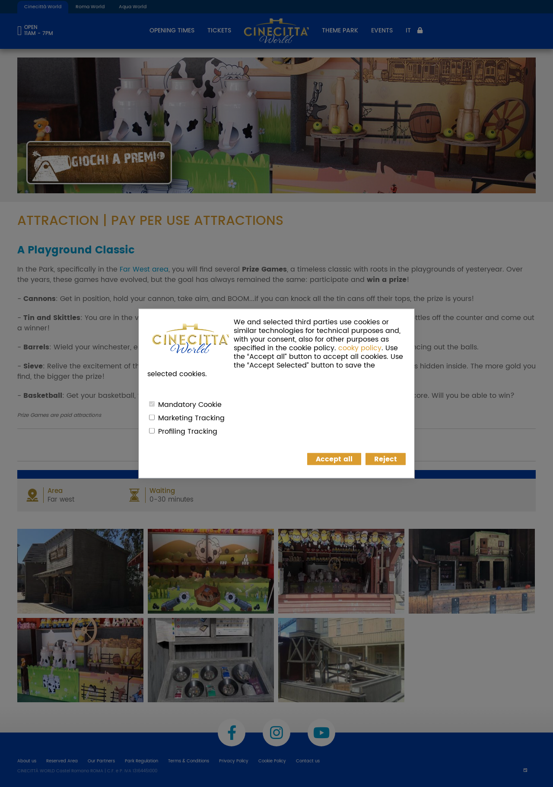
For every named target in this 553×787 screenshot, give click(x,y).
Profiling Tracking (187, 431)
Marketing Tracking (191, 418)
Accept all (334, 459)
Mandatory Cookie (190, 404)
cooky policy (359, 348)
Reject (385, 459)
